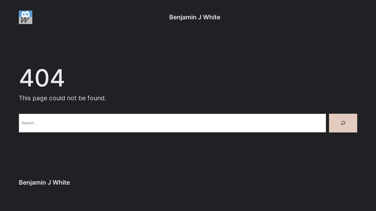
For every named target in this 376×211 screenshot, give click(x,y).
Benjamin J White (194, 17)
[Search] (343, 123)
